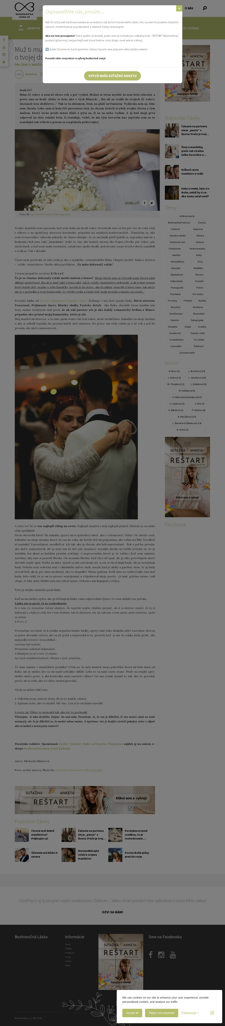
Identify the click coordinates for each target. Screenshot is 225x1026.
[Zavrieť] (179, 8)
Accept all (132, 1012)
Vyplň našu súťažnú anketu (112, 75)
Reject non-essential (161, 1012)
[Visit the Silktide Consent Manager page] (212, 1013)
